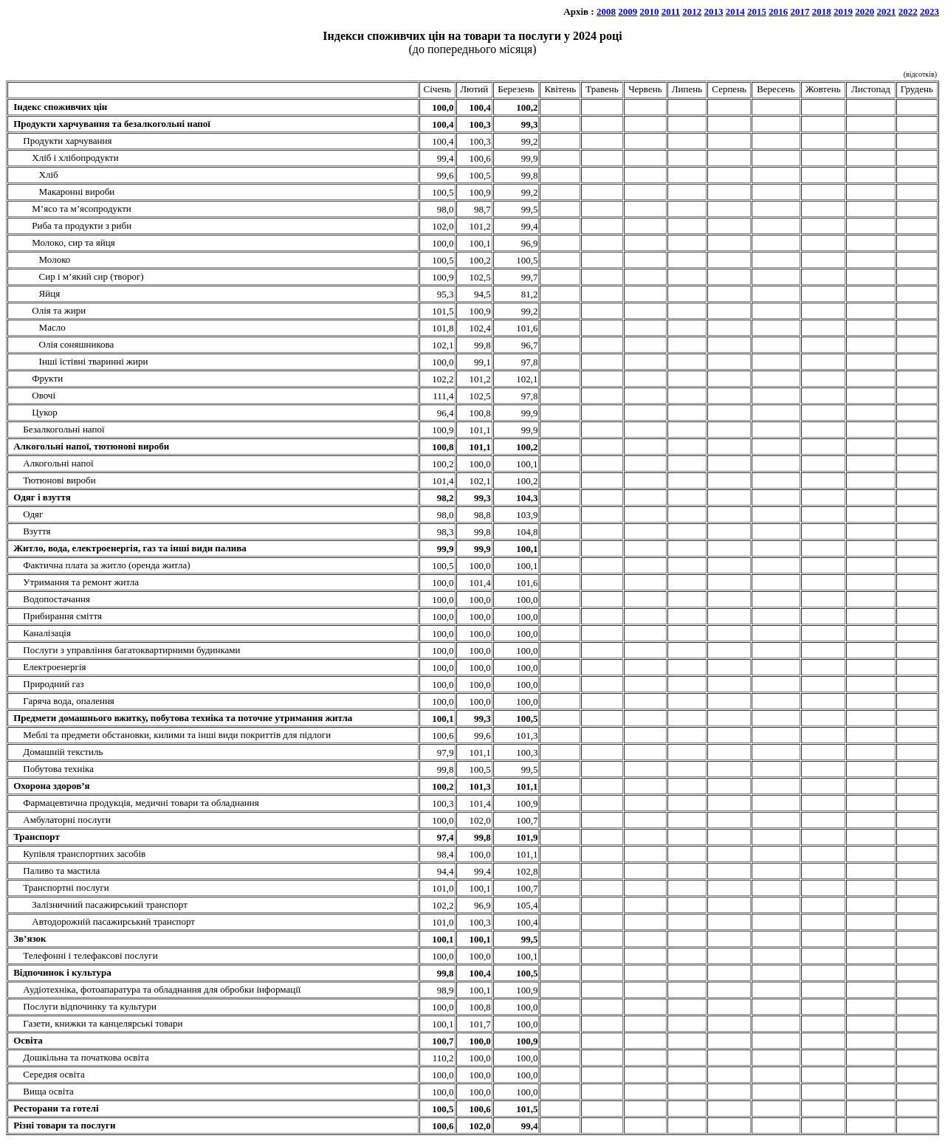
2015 (756, 11)
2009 (627, 11)
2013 (714, 11)
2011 (671, 11)
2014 (735, 11)
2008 (606, 11)
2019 (843, 11)
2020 (864, 11)
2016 (778, 11)
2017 (800, 11)
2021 (886, 11)
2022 (908, 11)
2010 (649, 11)
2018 (821, 11)
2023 (929, 11)
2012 (691, 11)
